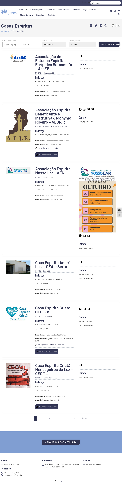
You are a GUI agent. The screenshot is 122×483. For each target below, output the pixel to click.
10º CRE (38, 378)
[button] (91, 26)
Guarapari (47, 73)
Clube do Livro (26, 15)
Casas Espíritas (37, 9)
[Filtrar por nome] (21, 44)
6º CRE (38, 316)
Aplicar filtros (110, 44)
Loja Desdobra (89, 9)
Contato (51, 15)
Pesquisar (86, 2)
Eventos (51, 9)
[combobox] (105, 3)
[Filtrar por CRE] (82, 44)
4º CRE (38, 126)
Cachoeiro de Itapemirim (53, 126)
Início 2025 (5, 31)
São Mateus (47, 177)
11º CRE (38, 73)
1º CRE (37, 177)
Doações (40, 15)
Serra (45, 271)
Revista (76, 9)
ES (53, 73)
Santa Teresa (49, 378)
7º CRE (38, 271)
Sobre (23, 10)
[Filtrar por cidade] (54, 44)
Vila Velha (47, 316)
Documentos (64, 9)
